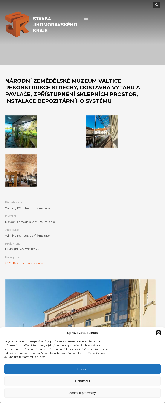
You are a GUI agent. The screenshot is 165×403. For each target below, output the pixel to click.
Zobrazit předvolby (82, 393)
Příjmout (82, 369)
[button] (158, 333)
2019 (8, 263)
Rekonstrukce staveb (28, 263)
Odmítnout (82, 381)
